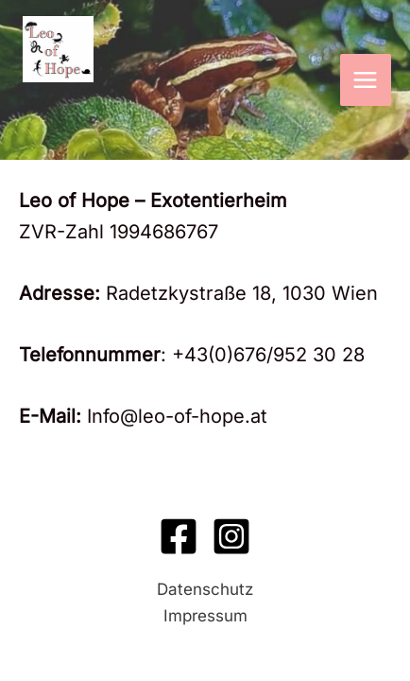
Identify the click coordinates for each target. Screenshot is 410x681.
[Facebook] (178, 536)
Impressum (205, 615)
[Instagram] (231, 536)
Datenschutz (205, 589)
